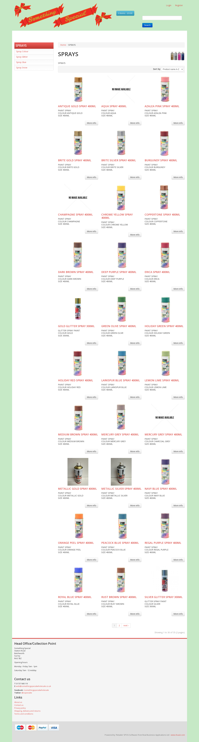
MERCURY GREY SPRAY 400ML (120, 434)
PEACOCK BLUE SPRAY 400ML (120, 543)
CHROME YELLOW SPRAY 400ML (117, 216)
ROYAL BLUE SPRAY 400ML (75, 597)
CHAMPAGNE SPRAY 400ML (75, 214)
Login (168, 5)
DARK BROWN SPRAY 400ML (75, 272)
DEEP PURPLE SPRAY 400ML (118, 272)
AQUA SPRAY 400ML (114, 106)
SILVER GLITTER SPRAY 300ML (164, 597)
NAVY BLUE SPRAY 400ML (161, 488)
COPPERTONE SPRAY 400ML (162, 214)
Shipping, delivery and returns (27, 711)
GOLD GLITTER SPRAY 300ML (76, 326)
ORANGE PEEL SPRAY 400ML (76, 543)
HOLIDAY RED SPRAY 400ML (75, 380)
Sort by (157, 69)
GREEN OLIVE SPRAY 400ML (118, 326)
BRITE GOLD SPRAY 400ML (74, 160)
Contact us (18, 705)
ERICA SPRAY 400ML (157, 272)
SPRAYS (21, 45)
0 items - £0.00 (125, 13)
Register (179, 5)
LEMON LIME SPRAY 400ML (162, 380)
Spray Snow (21, 67)
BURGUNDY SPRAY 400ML (161, 160)
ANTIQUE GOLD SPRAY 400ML (77, 106)
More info (91, 123)
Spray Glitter (22, 56)
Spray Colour (22, 51)
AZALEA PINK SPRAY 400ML (162, 106)
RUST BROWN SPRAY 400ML (119, 597)
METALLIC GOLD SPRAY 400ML (77, 488)
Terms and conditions (23, 714)
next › (126, 625)
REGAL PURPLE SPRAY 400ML (163, 543)
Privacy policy (20, 708)
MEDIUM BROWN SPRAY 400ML (78, 434)
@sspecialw (27, 693)
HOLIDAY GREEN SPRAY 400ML (164, 326)
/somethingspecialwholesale (36, 690)
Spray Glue (21, 62)
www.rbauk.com (178, 735)
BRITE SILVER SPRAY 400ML (118, 160)
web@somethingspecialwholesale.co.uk (33, 686)
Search (147, 25)
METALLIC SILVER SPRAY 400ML (121, 488)
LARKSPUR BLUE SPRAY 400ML (120, 380)
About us (18, 702)
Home (63, 44)
